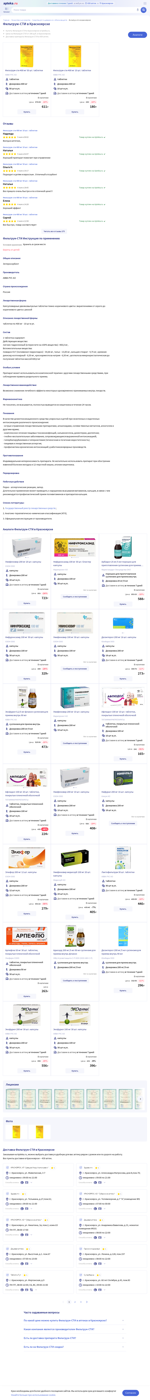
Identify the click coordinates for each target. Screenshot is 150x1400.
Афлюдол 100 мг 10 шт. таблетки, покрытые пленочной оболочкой (119, 713)
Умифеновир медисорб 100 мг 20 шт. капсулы (72, 874)
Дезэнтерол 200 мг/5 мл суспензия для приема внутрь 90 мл (121, 952)
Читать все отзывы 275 (54, 231)
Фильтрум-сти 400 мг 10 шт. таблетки (72, 70)
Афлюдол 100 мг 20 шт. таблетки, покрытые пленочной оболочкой (22, 793)
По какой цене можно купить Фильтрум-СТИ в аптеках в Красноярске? (74, 1320)
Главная (6, 20)
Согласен (130, 1392)
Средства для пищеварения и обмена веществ (49, 20)
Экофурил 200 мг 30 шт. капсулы (21, 1029)
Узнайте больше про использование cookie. (33, 1394)
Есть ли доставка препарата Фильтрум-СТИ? (74, 1338)
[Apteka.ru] (10, 3)
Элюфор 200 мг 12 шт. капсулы (21, 872)
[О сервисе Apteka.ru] (145, 3)
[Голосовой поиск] (137, 10)
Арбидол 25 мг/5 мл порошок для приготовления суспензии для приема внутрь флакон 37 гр (121, 564)
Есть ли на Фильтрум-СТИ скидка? (74, 1347)
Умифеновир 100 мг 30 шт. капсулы (71, 637)
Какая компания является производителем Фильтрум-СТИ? (74, 1329)
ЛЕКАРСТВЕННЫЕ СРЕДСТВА (20, 20)
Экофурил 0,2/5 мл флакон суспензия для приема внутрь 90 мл (26, 713)
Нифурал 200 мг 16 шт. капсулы (117, 791)
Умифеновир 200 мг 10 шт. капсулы (71, 711)
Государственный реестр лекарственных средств (30, 508)
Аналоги (137, 34)
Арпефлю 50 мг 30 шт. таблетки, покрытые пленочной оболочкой (22, 952)
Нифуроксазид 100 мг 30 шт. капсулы (24, 637)
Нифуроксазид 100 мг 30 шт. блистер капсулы (72, 563)
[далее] (140, 1099)
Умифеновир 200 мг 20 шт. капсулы (23, 561)
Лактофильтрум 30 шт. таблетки (118, 872)
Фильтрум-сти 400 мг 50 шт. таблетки (24, 70)
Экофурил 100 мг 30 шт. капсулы (69, 1029)
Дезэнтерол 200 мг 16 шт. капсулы (119, 637)
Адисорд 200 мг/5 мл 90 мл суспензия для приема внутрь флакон (74, 952)
